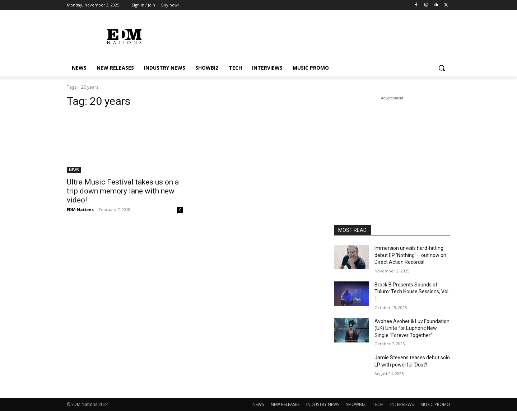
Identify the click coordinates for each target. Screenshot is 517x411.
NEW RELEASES (285, 404)
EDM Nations (80, 209)
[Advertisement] (392, 147)
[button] (441, 67)
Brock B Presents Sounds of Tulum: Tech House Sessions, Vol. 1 (412, 292)
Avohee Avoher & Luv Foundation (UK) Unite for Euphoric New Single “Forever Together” (412, 328)
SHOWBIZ (356, 404)
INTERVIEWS (402, 404)
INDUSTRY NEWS (322, 404)
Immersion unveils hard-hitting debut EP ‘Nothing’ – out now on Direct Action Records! (410, 255)
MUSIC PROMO (435, 404)
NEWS (74, 169)
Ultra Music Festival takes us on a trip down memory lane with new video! (123, 191)
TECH (378, 404)
